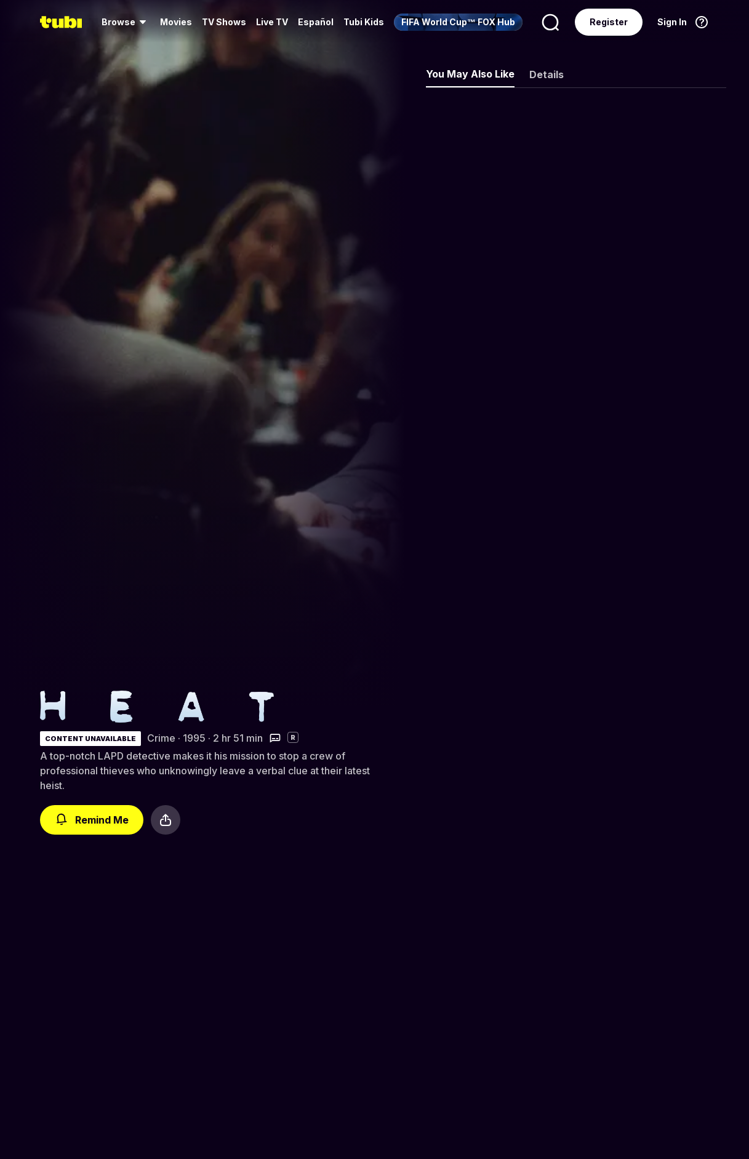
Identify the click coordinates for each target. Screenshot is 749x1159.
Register (609, 22)
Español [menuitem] (316, 22)
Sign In (672, 22)
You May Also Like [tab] (470, 74)
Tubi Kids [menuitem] (363, 22)
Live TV (272, 22)
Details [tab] (546, 74)
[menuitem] (126, 22)
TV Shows (224, 22)
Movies (176, 22)
